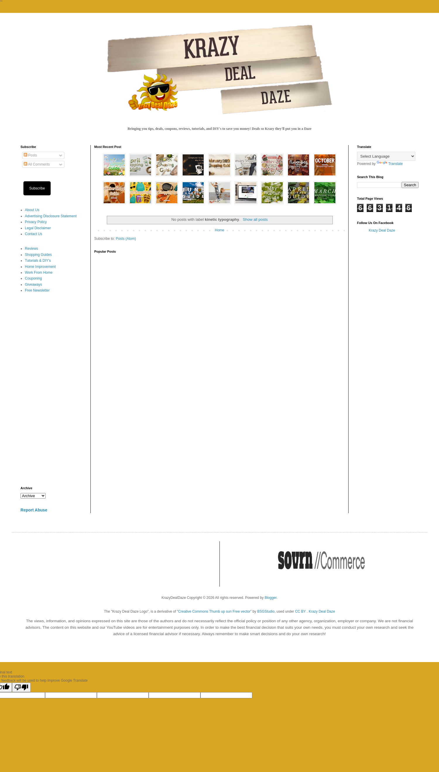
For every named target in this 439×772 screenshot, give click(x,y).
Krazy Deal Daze (382, 230)
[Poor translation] (21, 687)
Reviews (31, 249)
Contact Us (33, 234)
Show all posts (255, 219)
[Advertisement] (51, 390)
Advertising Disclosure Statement (51, 216)
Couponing (33, 278)
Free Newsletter (37, 290)
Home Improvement (40, 267)
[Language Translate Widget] (386, 156)
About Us (32, 210)
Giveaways (33, 284)
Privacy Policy (36, 222)
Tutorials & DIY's (38, 261)
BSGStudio (266, 611)
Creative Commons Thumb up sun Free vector (214, 611)
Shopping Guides (38, 255)
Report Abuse (33, 510)
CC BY (300, 611)
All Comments (37, 164)
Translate (390, 164)
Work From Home (38, 272)
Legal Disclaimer (38, 228)
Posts (30, 155)
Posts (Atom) (126, 239)
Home (219, 230)
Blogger (271, 598)
